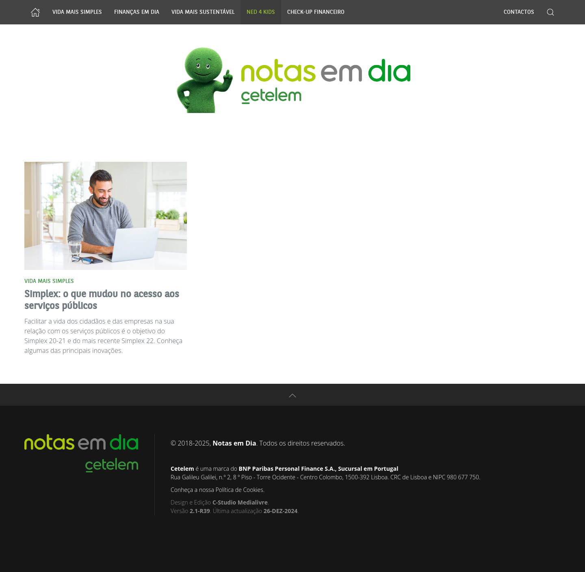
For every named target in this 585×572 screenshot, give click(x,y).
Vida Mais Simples (77, 12)
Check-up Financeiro (315, 12)
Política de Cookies (239, 490)
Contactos (519, 12)
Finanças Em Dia (136, 12)
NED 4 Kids (261, 12)
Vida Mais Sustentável (202, 12)
